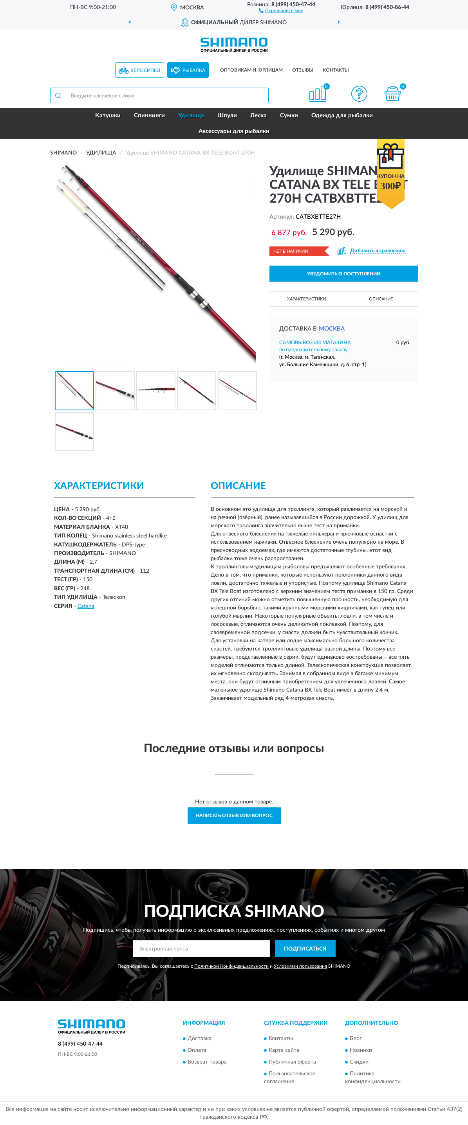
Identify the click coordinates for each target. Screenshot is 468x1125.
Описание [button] (381, 299)
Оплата (197, 1050)
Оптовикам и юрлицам (251, 70)
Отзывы (302, 70)
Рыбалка (194, 70)
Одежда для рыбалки (342, 116)
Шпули (227, 116)
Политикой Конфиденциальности (231, 966)
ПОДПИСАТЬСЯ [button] (305, 949)
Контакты (336, 70)
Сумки (289, 116)
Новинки (361, 1050)
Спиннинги (149, 116)
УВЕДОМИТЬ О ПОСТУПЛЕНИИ (343, 273)
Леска (258, 116)
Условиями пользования (300, 966)
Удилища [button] (191, 116)
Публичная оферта (292, 1062)
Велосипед (145, 70)
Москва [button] (332, 329)
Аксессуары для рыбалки (234, 131)
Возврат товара (207, 1062)
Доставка (199, 1038)
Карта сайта (284, 1050)
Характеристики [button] (306, 299)
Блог (356, 1038)
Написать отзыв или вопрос (234, 815)
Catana (86, 606)
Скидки (359, 1062)
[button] (281, 10)
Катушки (108, 116)
